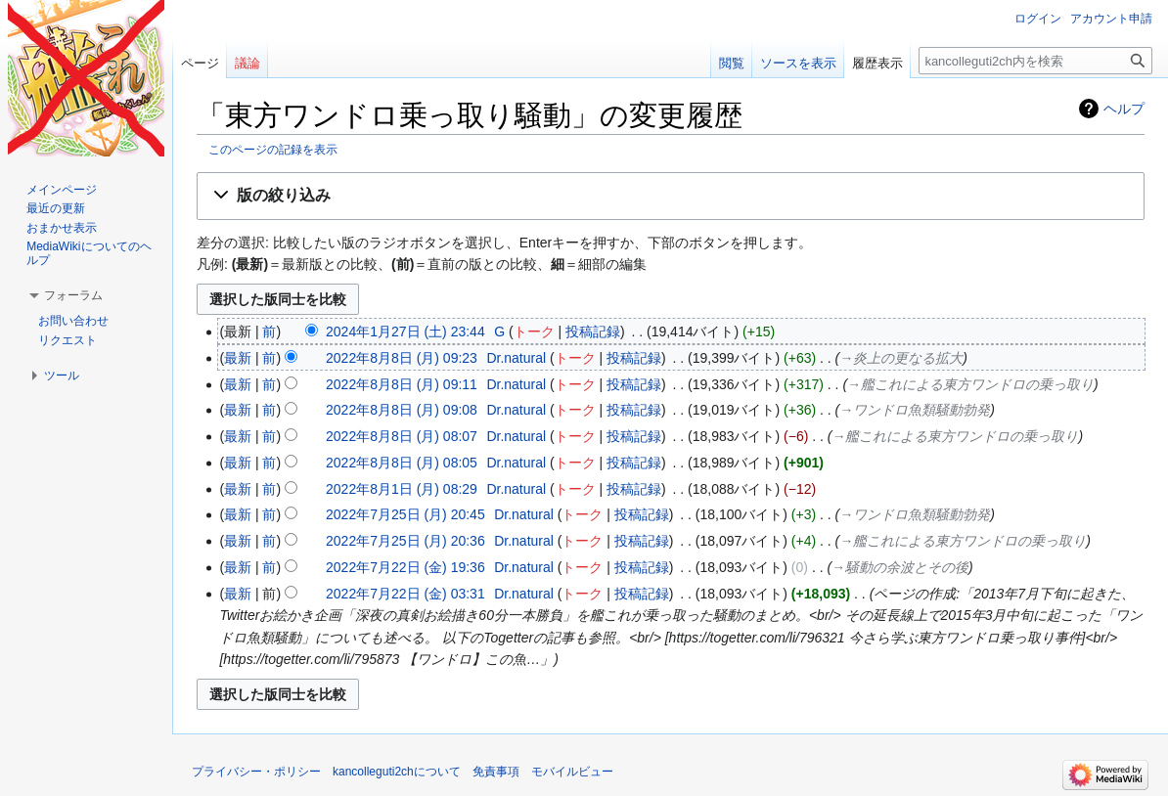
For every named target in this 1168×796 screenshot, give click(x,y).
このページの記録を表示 (272, 149)
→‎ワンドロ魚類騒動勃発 (914, 410)
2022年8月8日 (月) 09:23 (401, 358)
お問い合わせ (73, 321)
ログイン (1037, 18)
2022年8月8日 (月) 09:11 (401, 384)
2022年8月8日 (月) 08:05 (401, 462)
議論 (247, 63)
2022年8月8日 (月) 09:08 (401, 410)
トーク (534, 331)
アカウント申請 (1111, 18)
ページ (200, 63)
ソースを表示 (798, 63)
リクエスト (67, 340)
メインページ (61, 190)
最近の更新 (55, 208)
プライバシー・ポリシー (256, 771)
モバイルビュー (572, 771)
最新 (237, 358)
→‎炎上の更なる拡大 (901, 358)
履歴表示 (877, 63)
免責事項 (495, 771)
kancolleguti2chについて (397, 771)
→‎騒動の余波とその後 (899, 567)
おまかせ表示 (61, 228)
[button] (670, 196)
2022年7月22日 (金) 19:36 (405, 567)
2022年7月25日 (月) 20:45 (405, 514)
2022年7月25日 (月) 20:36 (405, 541)
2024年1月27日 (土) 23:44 (405, 331)
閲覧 (731, 63)
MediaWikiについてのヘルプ (88, 253)
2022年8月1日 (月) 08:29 (401, 489)
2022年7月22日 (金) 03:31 (405, 593)
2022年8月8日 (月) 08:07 (401, 436)
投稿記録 (592, 331)
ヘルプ (1124, 108)
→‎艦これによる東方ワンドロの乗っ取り (970, 384)
